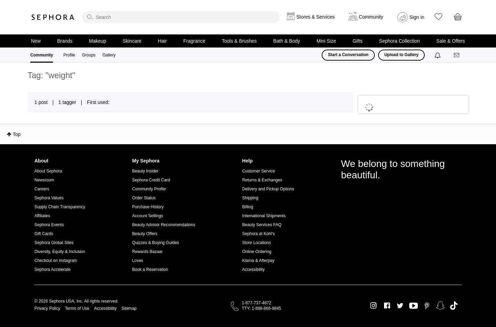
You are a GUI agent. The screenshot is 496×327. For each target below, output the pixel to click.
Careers (41, 189)
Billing (247, 206)
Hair (162, 41)
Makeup (97, 41)
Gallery (108, 55)
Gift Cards (43, 233)
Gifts (358, 41)
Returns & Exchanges (262, 180)
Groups (88, 55)
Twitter (400, 306)
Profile (69, 55)
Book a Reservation (150, 269)
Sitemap (128, 308)
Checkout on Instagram (55, 260)
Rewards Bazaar (147, 251)
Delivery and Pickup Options (268, 189)
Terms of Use (77, 308)
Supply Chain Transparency (59, 206)
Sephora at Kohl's (258, 233)
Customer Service (258, 171)
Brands (64, 41)
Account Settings (147, 215)
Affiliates (42, 215)
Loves (137, 260)
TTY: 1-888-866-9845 (261, 308)
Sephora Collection (399, 41)
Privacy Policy (47, 308)
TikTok (454, 306)
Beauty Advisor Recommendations (163, 224)
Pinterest (427, 306)
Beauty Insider (145, 171)
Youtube (413, 306)
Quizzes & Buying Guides (155, 242)
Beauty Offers (144, 233)
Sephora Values (49, 198)
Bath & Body (286, 41)
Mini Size (326, 41)
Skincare (132, 41)
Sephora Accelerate (52, 269)
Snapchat (440, 306)
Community (41, 55)
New (36, 41)
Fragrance (194, 41)
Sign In (417, 17)
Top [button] (17, 134)
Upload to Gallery (401, 54)
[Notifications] (438, 55)
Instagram (373, 306)
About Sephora (48, 171)
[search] (181, 17)
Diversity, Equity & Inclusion (59, 251)
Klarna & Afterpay (258, 260)
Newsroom (44, 180)
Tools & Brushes (239, 41)
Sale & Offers (450, 41)
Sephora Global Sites (53, 242)
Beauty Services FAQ (261, 224)
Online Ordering (256, 251)
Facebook (387, 306)
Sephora (53, 17)
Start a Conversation (348, 54)
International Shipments (264, 215)
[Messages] (457, 55)
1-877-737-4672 (256, 302)
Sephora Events (49, 224)
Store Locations (256, 242)
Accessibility (253, 269)
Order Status (144, 198)
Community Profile (149, 189)
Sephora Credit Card (151, 180)
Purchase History (148, 206)
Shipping (250, 198)
